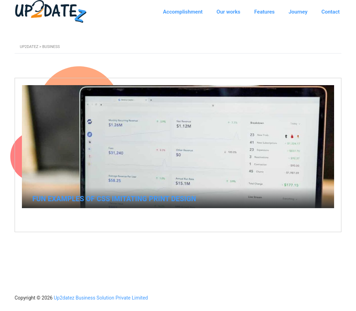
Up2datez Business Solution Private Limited (101, 298)
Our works (228, 12)
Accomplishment (183, 12)
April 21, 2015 (48, 216)
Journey (298, 12)
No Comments (310, 216)
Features (264, 12)
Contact (330, 12)
